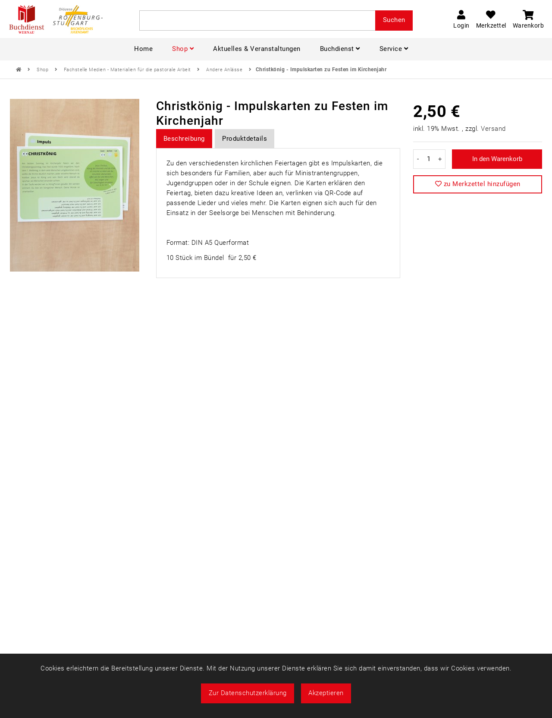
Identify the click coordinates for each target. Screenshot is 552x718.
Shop (43, 70)
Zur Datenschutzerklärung (248, 693)
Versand (493, 129)
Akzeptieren (326, 693)
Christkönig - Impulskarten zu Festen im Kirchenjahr (321, 69)
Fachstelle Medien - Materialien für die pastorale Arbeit (128, 70)
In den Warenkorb (497, 159)
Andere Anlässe (225, 70)
